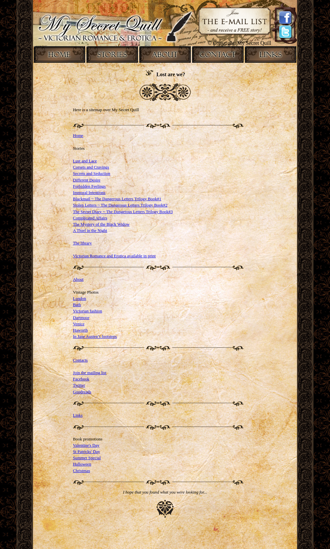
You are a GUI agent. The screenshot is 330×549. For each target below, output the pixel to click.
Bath (77, 305)
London (79, 298)
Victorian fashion (87, 311)
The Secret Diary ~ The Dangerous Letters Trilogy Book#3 (123, 212)
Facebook (81, 379)
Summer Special (87, 458)
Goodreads (82, 392)
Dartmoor (81, 317)
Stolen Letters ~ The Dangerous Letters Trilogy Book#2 (120, 205)
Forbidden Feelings (89, 186)
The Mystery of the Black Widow (101, 224)
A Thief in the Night (90, 230)
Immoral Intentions (89, 192)
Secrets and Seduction (91, 173)
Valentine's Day (86, 445)
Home (78, 135)
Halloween (82, 464)
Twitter (79, 385)
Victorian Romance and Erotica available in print (114, 256)
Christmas (81, 470)
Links (77, 415)
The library (82, 243)
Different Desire (86, 180)
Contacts (80, 360)
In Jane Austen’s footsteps (95, 336)
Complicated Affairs (90, 218)
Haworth (80, 330)
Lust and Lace (85, 161)
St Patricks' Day (86, 451)
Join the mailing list (89, 373)
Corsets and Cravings (91, 167)
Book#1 (154, 199)
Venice (78, 324)
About (78, 279)
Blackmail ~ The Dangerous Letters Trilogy (110, 199)
